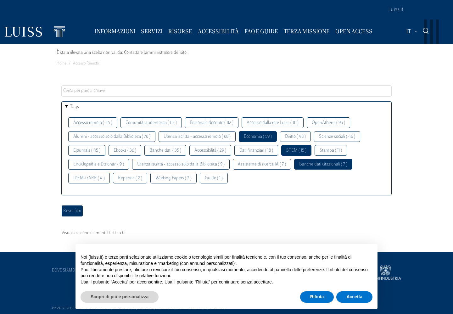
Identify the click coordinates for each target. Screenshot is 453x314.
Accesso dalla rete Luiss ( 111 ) (273, 123)
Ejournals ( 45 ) (86, 150)
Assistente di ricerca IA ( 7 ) (262, 164)
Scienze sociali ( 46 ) (337, 136)
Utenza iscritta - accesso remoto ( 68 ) (197, 136)
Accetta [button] (354, 296)
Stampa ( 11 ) (331, 150)
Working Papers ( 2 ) (173, 178)
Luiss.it (395, 10)
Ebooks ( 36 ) (125, 150)
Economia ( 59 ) (258, 136)
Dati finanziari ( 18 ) (256, 150)
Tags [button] (74, 106)
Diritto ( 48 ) (295, 136)
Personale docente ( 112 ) (211, 123)
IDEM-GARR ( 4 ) (89, 178)
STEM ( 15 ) (296, 150)
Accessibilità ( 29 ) (210, 150)
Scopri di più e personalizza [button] (119, 296)
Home (61, 63)
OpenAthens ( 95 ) (328, 123)
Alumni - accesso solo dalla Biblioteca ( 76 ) (111, 136)
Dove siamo (63, 270)
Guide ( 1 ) (214, 178)
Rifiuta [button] (317, 296)
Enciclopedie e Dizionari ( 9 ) (98, 164)
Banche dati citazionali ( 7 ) (323, 164)
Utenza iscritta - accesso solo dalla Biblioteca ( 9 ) (181, 164)
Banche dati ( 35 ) (165, 150)
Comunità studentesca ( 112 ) (151, 123)
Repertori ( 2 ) (130, 178)
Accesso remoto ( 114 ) (92, 123)
